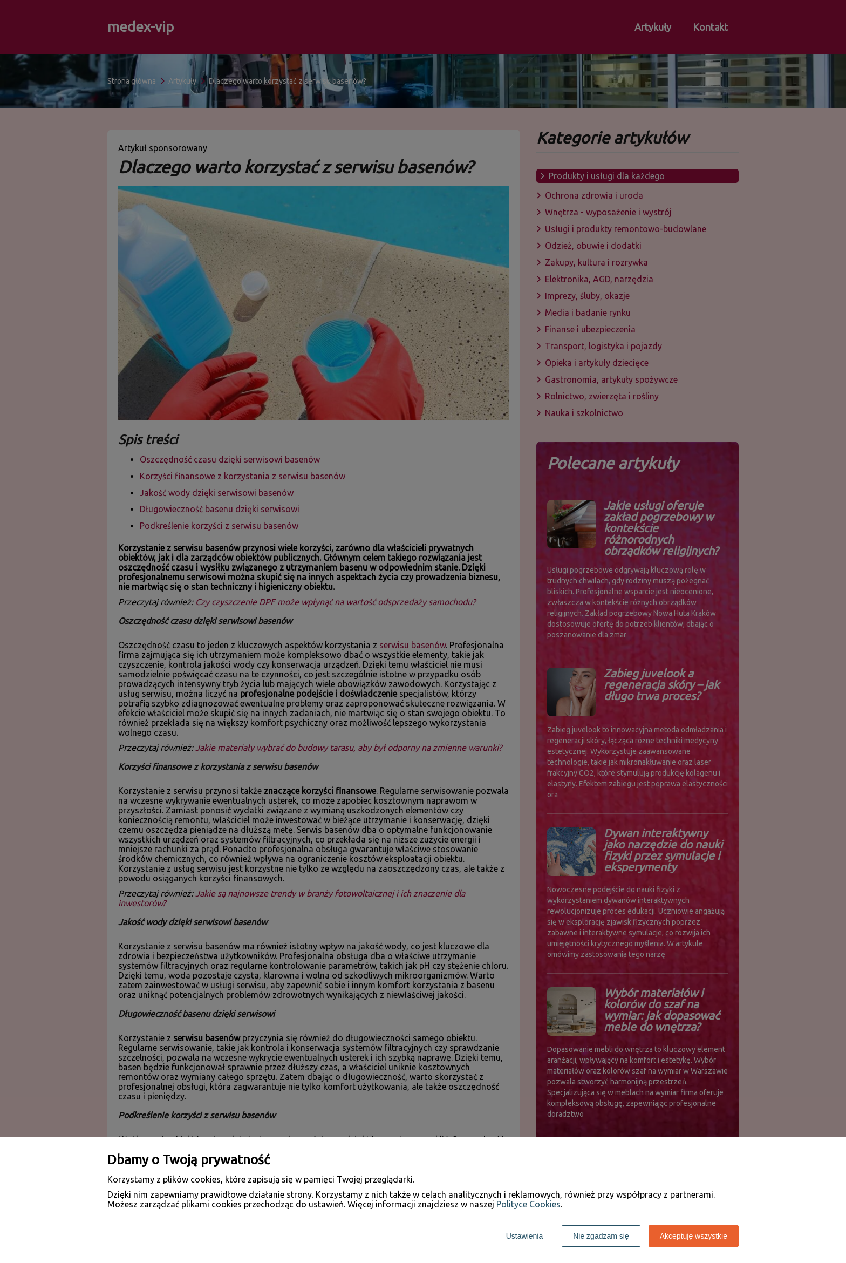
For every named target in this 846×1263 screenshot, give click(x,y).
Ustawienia (524, 1236)
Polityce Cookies (528, 1204)
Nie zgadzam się (601, 1236)
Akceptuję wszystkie (693, 1236)
